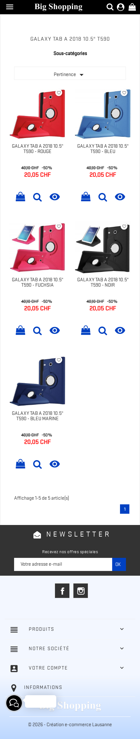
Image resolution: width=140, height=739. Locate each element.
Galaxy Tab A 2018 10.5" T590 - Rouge (37, 149)
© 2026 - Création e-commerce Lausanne (70, 724)
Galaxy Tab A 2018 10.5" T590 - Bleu (102, 149)
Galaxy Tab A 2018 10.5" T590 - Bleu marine (37, 416)
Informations (43, 687)
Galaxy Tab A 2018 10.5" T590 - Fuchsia (37, 282)
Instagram (80, 591)
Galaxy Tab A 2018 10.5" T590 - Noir (102, 282)
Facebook (62, 591)
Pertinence (70, 74)
